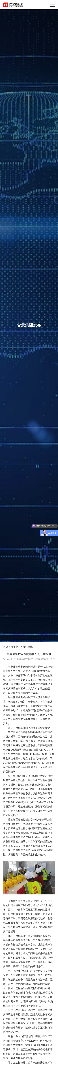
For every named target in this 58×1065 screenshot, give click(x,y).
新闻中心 (15, 646)
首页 (5, 646)
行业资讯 (28, 646)
